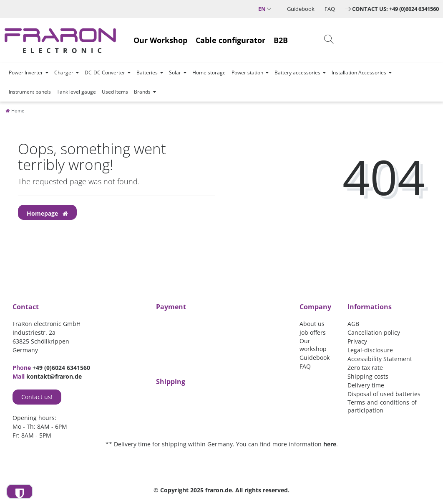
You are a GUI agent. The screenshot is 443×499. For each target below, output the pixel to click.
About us (312, 324)
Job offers (313, 332)
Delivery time (365, 385)
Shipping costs (367, 376)
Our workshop (313, 345)
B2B (281, 40)
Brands (142, 91)
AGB (353, 324)
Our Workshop (160, 40)
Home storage (209, 72)
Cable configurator (230, 40)
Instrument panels (30, 91)
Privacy (357, 341)
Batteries (147, 72)
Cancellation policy (373, 332)
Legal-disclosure (370, 350)
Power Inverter (26, 72)
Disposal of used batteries (383, 394)
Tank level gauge (76, 91)
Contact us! (37, 397)
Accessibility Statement (379, 359)
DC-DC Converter (105, 72)
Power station (247, 72)
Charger (63, 72)
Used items (115, 91)
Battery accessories (297, 72)
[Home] (15, 110)
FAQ (330, 9)
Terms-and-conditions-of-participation (383, 406)
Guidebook (301, 9)
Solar (175, 72)
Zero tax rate (365, 368)
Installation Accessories (359, 72)
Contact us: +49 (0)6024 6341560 (395, 9)
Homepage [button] (47, 213)
